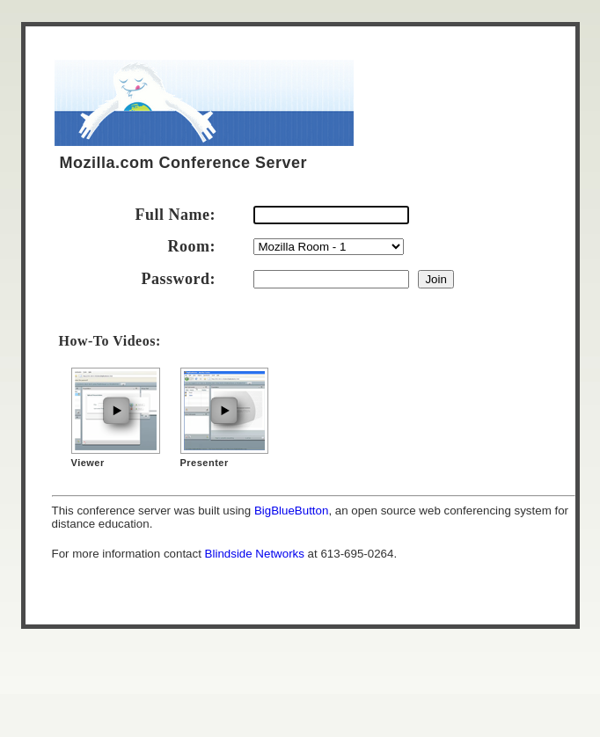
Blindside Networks (254, 553)
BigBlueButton (291, 510)
